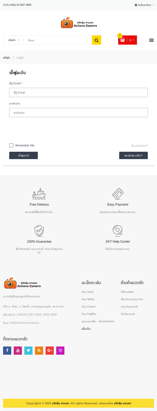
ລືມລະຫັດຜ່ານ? (139, 145)
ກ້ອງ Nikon (88, 299)
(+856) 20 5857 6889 (20, 5)
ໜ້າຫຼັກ (6, 57)
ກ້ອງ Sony (88, 292)
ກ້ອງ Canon (88, 306)
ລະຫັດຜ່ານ (14, 103)
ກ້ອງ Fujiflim (89, 314)
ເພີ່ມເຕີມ (86, 329)
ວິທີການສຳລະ (127, 292)
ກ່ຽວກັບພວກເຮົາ (129, 306)
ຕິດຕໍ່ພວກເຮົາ (128, 314)
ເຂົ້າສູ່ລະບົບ (23, 155)
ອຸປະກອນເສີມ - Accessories (98, 321)
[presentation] (40, 129)
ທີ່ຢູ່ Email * (15, 83)
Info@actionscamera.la (24, 323)
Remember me (24, 145)
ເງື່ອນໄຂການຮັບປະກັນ (132, 299)
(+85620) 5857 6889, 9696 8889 (36, 314)
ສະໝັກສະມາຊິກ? (133, 155)
